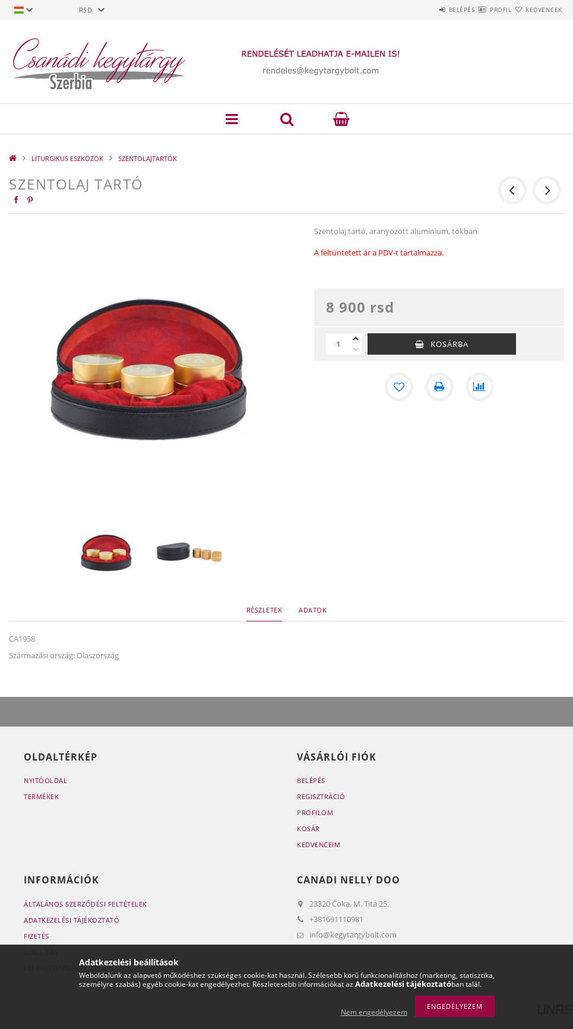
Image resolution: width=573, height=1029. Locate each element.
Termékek (41, 796)
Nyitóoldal (45, 780)
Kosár (308, 828)
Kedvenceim (318, 844)
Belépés (427, 9)
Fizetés (36, 936)
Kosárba (449, 344)
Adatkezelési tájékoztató (71, 920)
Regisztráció (321, 796)
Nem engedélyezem (374, 1012)
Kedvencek (536, 9)
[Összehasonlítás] (480, 387)
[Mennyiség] (338, 344)
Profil (479, 9)
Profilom (315, 812)
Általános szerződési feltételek (85, 903)
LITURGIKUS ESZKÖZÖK (67, 158)
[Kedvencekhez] (399, 387)
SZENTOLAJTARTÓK (147, 158)
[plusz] (356, 338)
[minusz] (356, 349)
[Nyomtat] (439, 387)
